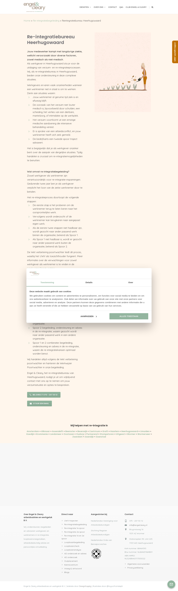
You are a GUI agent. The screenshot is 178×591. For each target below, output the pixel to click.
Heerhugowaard (129, 431)
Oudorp (80, 434)
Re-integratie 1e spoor (74, 528)
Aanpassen (89, 316)
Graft (105, 431)
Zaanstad (101, 436)
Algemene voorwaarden (138, 564)
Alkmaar (45, 431)
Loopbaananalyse (72, 550)
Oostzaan (69, 434)
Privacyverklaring (135, 567)
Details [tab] (89, 282)
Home (27, 20)
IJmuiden (144, 431)
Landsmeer (55, 434)
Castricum (94, 431)
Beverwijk (82, 431)
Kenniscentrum (71, 565)
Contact (112, 7)
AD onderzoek (70, 557)
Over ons (100, 7)
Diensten (85, 7)
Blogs (66, 572)
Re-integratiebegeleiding (46, 20)
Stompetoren (107, 434)
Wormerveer (144, 434)
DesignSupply (85, 586)
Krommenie (42, 434)
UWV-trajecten (71, 520)
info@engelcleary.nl (138, 525)
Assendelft (57, 431)
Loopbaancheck (71, 546)
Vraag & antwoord (73, 568)
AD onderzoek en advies (75, 553)
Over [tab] (130, 282)
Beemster (70, 431)
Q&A (121, 7)
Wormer (131, 434)
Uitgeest (120, 434)
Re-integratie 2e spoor (74, 532)
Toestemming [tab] (47, 282)
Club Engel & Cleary (136, 7)
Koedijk (30, 434)
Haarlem (114, 431)
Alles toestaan (128, 316)
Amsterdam (33, 431)
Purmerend (92, 434)
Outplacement (71, 561)
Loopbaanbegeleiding (74, 542)
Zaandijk (89, 436)
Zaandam (77, 436)
